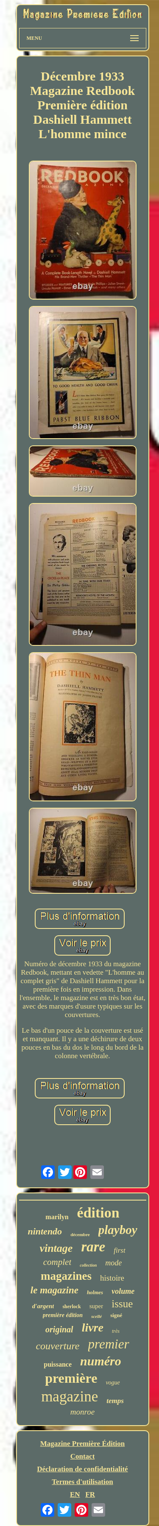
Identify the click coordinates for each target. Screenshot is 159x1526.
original (59, 1329)
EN (75, 1494)
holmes (95, 1292)
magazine (69, 1396)
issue (122, 1303)
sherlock (71, 1306)
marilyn (56, 1216)
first (119, 1250)
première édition (63, 1315)
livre (92, 1327)
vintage (56, 1248)
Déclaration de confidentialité (82, 1469)
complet (57, 1262)
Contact (82, 1456)
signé (116, 1315)
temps (115, 1401)
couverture (57, 1345)
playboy (117, 1230)
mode (113, 1263)
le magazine (54, 1290)
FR (90, 1494)
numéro (100, 1361)
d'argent (43, 1306)
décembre (80, 1234)
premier (108, 1344)
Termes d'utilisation (82, 1482)
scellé (96, 1316)
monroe (82, 1411)
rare (93, 1246)
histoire (112, 1277)
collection (88, 1265)
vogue (113, 1382)
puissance (58, 1364)
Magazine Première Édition (82, 1444)
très (116, 1331)
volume (123, 1291)
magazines (66, 1276)
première (71, 1378)
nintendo (45, 1231)
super (96, 1306)
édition (98, 1212)
